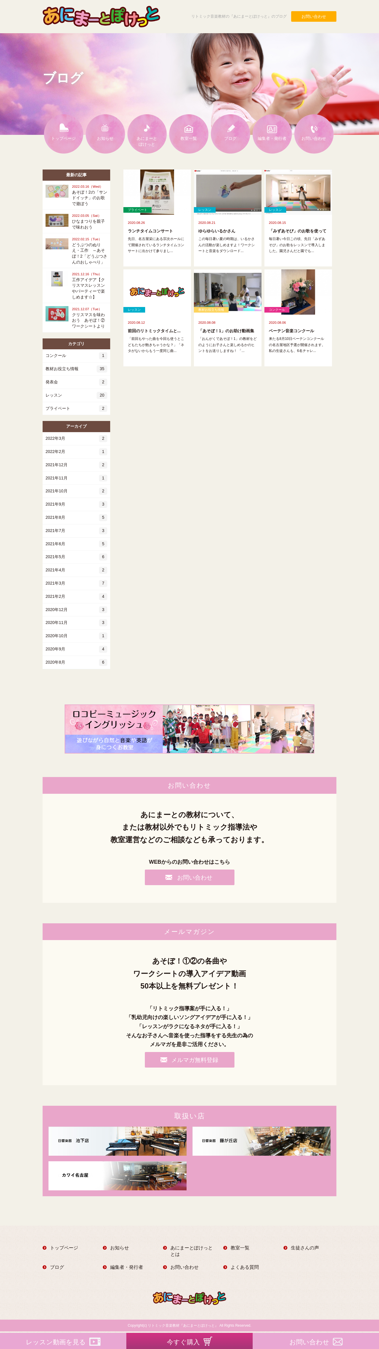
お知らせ (105, 138)
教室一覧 (188, 138)
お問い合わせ (313, 16)
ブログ (230, 138)
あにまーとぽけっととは (191, 1251)
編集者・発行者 (272, 138)
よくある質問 (245, 1267)
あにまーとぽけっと (147, 141)
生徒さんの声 (305, 1247)
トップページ (63, 138)
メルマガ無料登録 (194, 1060)
